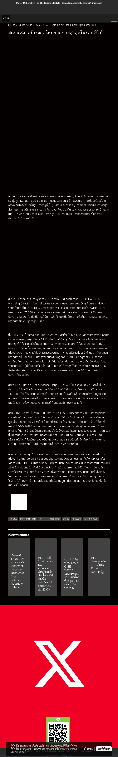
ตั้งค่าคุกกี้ (88, 748)
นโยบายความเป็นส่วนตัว (68, 748)
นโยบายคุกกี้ (20, 752)
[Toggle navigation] (114, 18)
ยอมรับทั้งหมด (104, 748)
